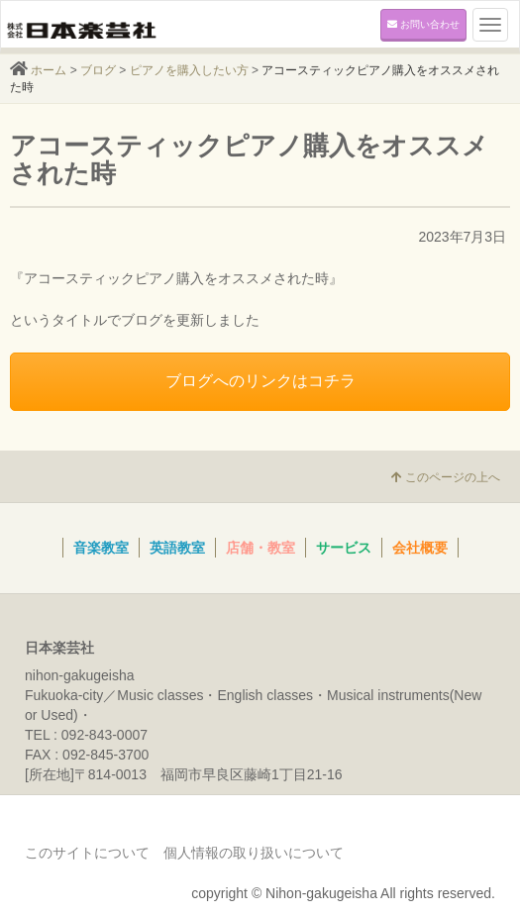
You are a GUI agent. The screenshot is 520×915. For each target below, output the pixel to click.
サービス (343, 548)
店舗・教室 (260, 548)
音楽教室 (101, 548)
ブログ (98, 70)
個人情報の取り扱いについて (253, 853)
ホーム (48, 70)
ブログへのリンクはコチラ (260, 380)
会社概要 (420, 548)
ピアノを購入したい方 (189, 70)
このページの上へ (445, 477)
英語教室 (177, 548)
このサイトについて (87, 853)
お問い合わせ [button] (423, 24)
